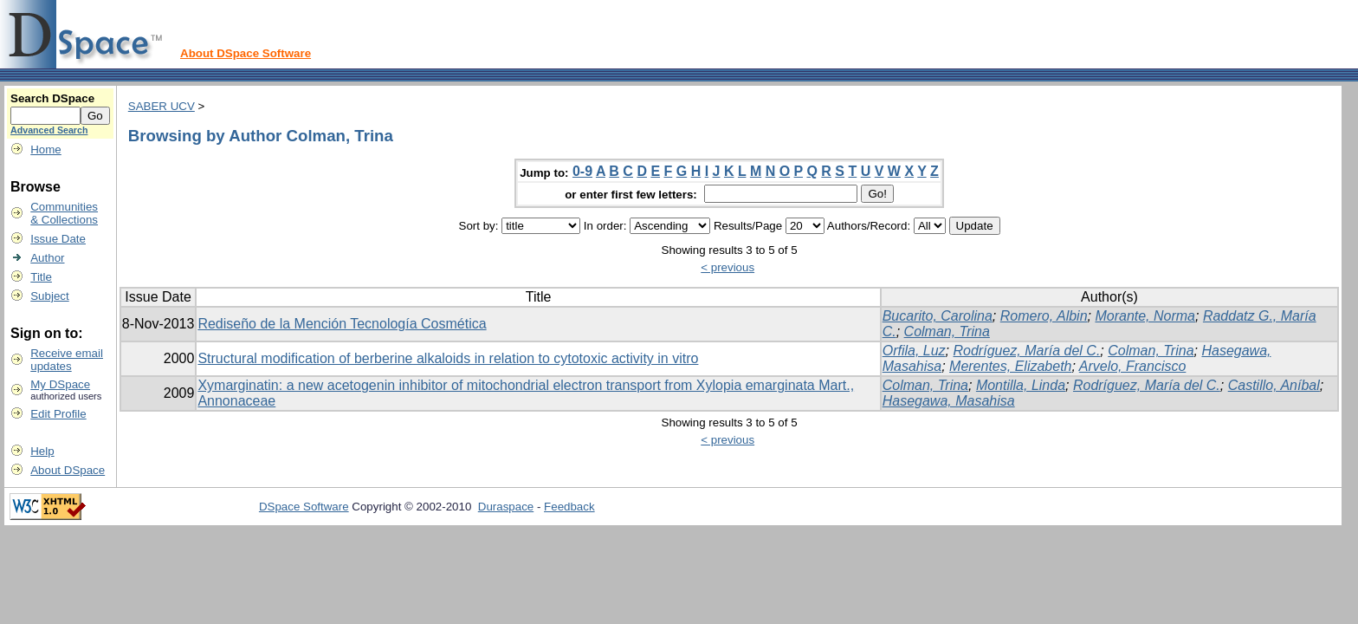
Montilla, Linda (1020, 385)
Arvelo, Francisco (1133, 366)
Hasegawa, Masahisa (949, 400)
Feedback (569, 506)
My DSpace (60, 384)
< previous (727, 267)
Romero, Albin (1044, 316)
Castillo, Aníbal (1274, 385)
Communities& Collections (64, 213)
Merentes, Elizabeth (1010, 366)
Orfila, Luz (914, 350)
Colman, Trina (947, 331)
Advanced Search (48, 130)
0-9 (582, 171)
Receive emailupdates (66, 360)
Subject (49, 295)
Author (47, 257)
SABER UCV (161, 106)
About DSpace (67, 470)
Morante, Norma (1145, 316)
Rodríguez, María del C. (1027, 350)
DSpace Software (304, 506)
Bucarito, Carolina (938, 316)
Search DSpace (52, 98)
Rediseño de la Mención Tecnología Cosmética (341, 323)
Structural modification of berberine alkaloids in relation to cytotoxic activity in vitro (447, 358)
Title (41, 276)
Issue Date (58, 238)
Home (45, 149)
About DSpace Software (245, 53)
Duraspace (506, 506)
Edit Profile (58, 413)
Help (42, 451)
